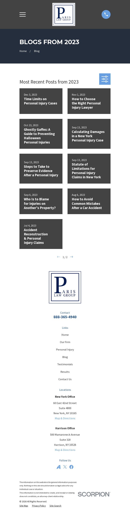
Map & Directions (65, 418)
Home (65, 335)
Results (65, 372)
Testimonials (65, 364)
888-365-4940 (65, 316)
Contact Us (65, 379)
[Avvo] (58, 467)
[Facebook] (71, 467)
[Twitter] (65, 467)
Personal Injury (65, 349)
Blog (65, 357)
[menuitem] (23, 506)
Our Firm (65, 342)
